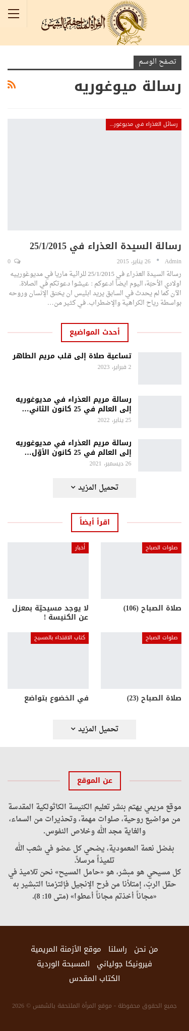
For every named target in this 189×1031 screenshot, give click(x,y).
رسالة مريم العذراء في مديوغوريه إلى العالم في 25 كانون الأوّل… (74, 447)
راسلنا (117, 949)
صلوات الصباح (162, 547)
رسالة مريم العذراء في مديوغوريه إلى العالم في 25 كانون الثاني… (74, 404)
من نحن (146, 949)
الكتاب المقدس (94, 978)
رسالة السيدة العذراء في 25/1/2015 (105, 246)
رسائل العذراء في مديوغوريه (143, 124)
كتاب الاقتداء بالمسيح (59, 637)
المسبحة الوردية (63, 964)
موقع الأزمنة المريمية (66, 949)
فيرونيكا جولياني (124, 964)
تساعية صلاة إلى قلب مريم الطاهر (72, 356)
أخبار (80, 547)
